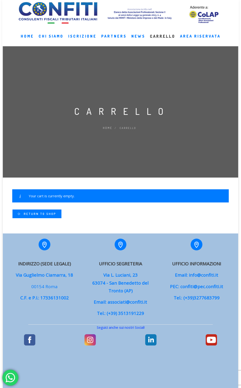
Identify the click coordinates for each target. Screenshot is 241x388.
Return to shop (39, 213)
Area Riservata (200, 41)
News (138, 41)
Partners (114, 41)
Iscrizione (82, 41)
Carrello (162, 41)
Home (27, 41)
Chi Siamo (51, 41)
